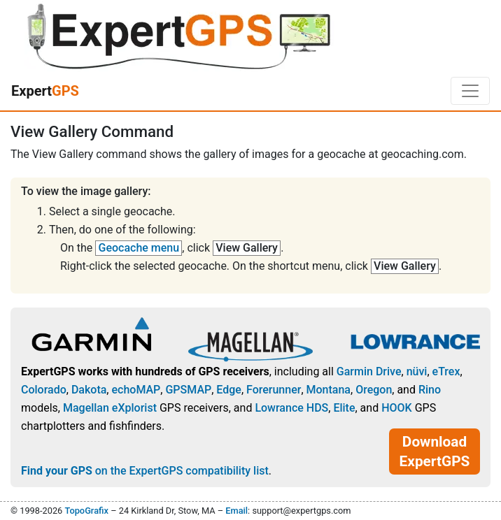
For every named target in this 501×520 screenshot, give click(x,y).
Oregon (373, 389)
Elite (344, 407)
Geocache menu (139, 247)
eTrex (446, 371)
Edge (228, 389)
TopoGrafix (86, 510)
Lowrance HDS (291, 407)
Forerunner (273, 389)
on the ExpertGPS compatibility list (145, 470)
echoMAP (135, 389)
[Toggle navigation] (470, 91)
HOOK (396, 407)
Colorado (43, 389)
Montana (328, 389)
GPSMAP (188, 389)
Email (236, 510)
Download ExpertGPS (435, 451)
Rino (429, 389)
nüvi (417, 371)
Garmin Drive (369, 371)
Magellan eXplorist (110, 407)
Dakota (88, 389)
